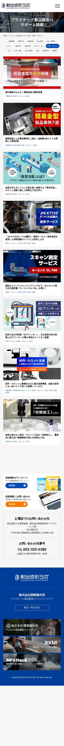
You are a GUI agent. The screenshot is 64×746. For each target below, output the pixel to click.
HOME (5, 35)
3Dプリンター (11, 53)
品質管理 (38, 59)
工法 (42, 53)
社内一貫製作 (14, 47)
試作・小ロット (29, 53)
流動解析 (14, 41)
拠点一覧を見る (32, 668)
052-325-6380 (32, 609)
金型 (28, 59)
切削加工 (40, 47)
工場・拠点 (54, 53)
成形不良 (26, 41)
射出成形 (50, 41)
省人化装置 (17, 59)
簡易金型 (38, 41)
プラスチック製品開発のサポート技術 (23, 35)
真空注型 (52, 47)
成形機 (49, 59)
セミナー (28, 47)
